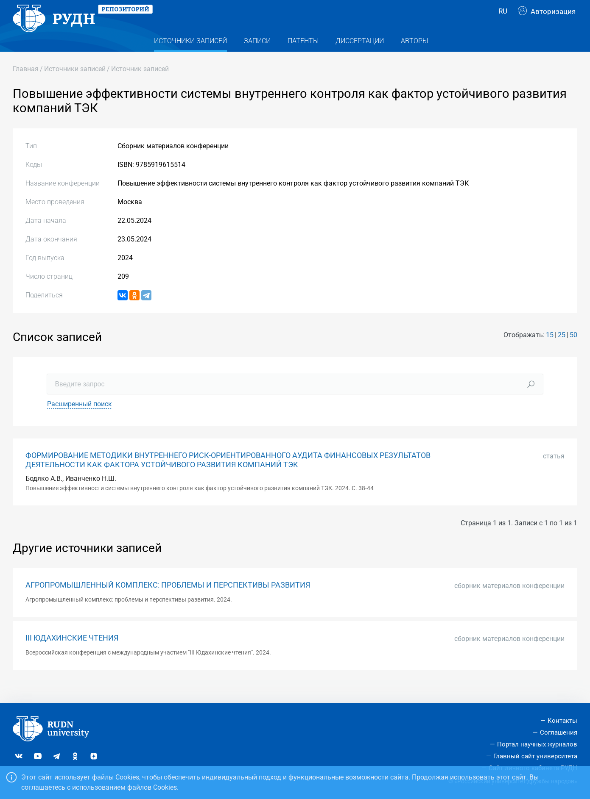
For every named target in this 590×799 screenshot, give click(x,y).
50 (573, 351)
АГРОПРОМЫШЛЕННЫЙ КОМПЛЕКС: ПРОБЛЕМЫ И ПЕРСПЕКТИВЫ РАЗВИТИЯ (167, 601)
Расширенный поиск (79, 420)
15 (550, 351)
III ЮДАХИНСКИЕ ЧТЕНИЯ (71, 654)
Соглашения (558, 732)
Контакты (562, 721)
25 (561, 351)
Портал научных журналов (537, 744)
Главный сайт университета (535, 756)
